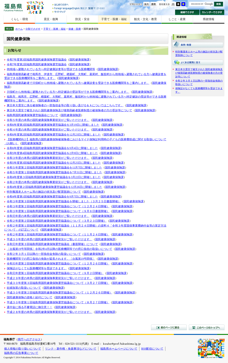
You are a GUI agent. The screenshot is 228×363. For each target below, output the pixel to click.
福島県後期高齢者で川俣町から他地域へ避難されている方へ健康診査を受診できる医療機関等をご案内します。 (78, 82)
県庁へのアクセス (29, 339)
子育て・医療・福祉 (114, 19)
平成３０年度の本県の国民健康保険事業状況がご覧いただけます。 (49, 239)
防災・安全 (82, 19)
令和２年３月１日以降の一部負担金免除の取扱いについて (44, 253)
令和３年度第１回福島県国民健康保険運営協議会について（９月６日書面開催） (58, 211)
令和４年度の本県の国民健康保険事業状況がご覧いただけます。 (48, 129)
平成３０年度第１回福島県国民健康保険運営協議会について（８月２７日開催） (58, 302)
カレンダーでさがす (212, 12)
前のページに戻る (169, 327)
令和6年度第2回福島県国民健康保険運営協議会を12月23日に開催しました (54, 134)
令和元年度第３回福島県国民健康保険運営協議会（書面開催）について (52, 244)
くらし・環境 (19, 19)
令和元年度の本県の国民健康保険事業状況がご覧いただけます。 (48, 215)
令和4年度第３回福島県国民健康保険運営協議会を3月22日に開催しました (54, 177)
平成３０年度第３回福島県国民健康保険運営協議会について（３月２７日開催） (58, 282)
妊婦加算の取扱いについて (24, 287)
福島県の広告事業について (21, 352)
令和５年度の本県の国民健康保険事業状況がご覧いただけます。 (48, 119)
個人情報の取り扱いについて (22, 348)
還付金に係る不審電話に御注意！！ (29, 307)
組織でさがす (187, 12)
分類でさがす (32, 28)
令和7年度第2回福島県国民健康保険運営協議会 (37, 64)
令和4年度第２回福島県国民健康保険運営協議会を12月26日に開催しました (54, 186)
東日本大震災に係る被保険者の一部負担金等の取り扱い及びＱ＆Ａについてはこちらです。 (65, 105)
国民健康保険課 (79, 59)
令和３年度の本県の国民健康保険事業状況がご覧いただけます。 (48, 157)
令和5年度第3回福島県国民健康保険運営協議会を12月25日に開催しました (54, 162)
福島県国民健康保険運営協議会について (32, 115)
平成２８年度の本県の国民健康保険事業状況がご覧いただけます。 (49, 311)
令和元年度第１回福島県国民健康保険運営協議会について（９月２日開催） (55, 273)
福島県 (13, 7)
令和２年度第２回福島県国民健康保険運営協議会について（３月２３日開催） (57, 220)
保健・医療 (74, 28)
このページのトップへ (206, 327)
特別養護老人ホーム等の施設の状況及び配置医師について (44, 191)
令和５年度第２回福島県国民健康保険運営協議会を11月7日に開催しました (54, 167)
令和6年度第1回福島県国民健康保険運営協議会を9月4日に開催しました (52, 148)
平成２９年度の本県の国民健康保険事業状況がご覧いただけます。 (49, 278)
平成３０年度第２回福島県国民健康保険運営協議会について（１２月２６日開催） (59, 292)
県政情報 (208, 19)
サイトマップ (79, 11)
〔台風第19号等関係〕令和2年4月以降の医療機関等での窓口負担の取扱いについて (59, 248)
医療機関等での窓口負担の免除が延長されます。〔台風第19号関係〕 (51, 258)
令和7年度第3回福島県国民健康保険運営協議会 (37, 59)
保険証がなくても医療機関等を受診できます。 (37, 268)
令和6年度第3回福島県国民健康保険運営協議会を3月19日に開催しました (53, 124)
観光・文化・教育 (145, 19)
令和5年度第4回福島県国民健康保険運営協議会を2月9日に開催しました (52, 153)
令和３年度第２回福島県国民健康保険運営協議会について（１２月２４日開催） (58, 206)
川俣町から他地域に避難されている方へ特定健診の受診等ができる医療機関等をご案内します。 (68, 91)
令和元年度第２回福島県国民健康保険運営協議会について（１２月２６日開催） (58, 263)
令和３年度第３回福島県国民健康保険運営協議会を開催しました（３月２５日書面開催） (64, 201)
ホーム (19, 28)
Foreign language (79, 8)
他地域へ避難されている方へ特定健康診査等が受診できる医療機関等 (51, 69)
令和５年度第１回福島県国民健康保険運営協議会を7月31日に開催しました (54, 172)
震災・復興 (51, 19)
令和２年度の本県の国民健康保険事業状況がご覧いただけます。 (48, 182)
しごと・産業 (177, 19)
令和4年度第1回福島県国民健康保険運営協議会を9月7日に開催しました (52, 196)
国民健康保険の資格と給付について (29, 297)
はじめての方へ (79, 5)
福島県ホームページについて (118, 348)
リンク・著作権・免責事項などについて (70, 348)
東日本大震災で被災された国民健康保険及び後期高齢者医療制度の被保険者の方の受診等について (69, 110)
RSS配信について (152, 348)
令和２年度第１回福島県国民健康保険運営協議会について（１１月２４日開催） (58, 234)
